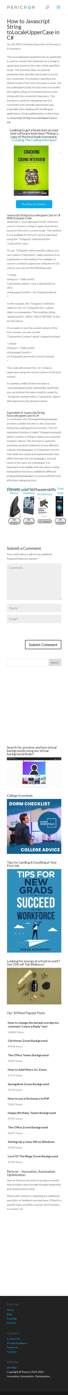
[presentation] (34, 633)
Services (12, 1322)
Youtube (12, 1351)
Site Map (12, 1367)
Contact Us (13, 1338)
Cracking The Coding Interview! (34, 140)
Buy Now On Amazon (34, 204)
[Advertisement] (34, 705)
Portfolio (12, 1318)
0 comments (14, 48)
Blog (9, 1314)
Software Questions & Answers (41, 44)
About (10, 1309)
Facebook (12, 1347)
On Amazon (14, 521)
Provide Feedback (17, 1343)
